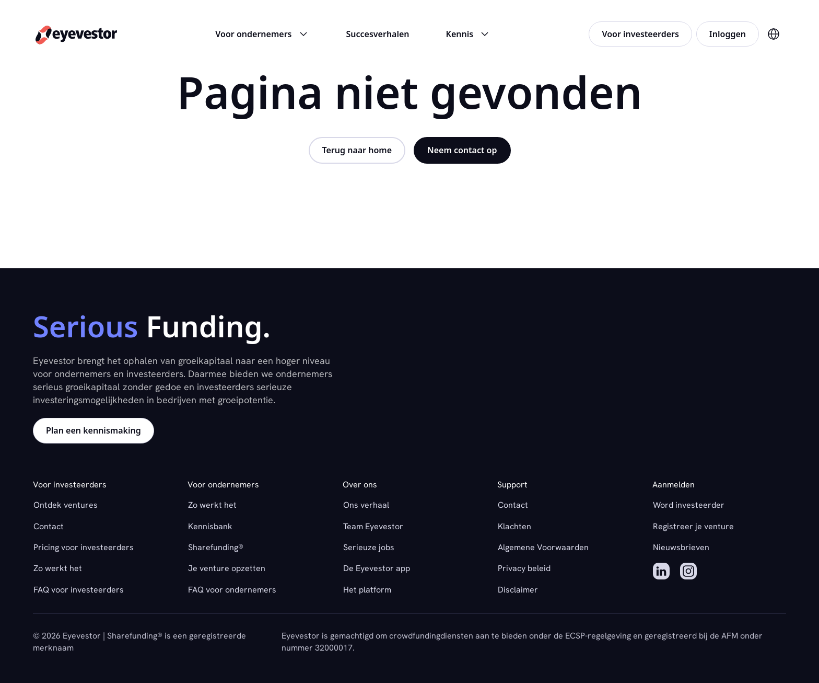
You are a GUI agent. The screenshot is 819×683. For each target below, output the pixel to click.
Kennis (469, 34)
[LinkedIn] (661, 572)
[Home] (76, 34)
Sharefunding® (215, 547)
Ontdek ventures (65, 504)
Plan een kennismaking (93, 430)
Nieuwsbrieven (681, 547)
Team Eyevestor (373, 526)
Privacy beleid (524, 568)
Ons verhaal (366, 504)
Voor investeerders (640, 34)
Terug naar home (357, 150)
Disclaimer (518, 589)
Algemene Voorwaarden (543, 547)
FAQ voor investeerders (78, 589)
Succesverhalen (378, 34)
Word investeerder (688, 504)
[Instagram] (688, 572)
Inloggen (727, 34)
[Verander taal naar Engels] (773, 34)
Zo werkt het (57, 568)
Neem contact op (462, 150)
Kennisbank (210, 526)
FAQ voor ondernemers (232, 589)
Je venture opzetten (226, 568)
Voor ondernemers (262, 34)
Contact (48, 526)
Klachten (514, 526)
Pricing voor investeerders (83, 547)
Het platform (367, 589)
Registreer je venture (693, 526)
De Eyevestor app (376, 568)
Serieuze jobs (368, 547)
